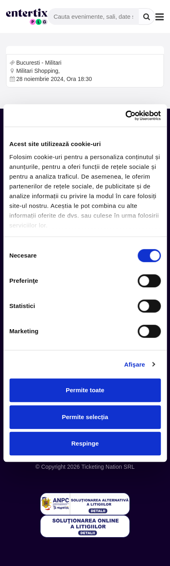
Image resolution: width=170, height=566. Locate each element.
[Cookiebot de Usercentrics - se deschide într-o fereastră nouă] (125, 115)
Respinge (85, 443)
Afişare (134, 364)
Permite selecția (85, 416)
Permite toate (85, 390)
